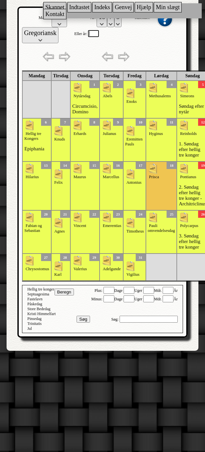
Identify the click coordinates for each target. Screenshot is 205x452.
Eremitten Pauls (134, 141)
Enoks (131, 101)
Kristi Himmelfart (41, 313)
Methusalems (160, 96)
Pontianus (188, 177)
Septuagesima (38, 294)
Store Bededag (38, 309)
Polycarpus (189, 225)
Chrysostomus (37, 269)
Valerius (80, 269)
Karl (57, 274)
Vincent (80, 225)
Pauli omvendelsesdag (161, 228)
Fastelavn (34, 299)
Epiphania (34, 148)
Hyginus (156, 133)
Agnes (59, 231)
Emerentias (112, 225)
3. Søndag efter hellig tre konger (189, 241)
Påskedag (34, 304)
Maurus (80, 177)
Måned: (45, 17)
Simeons (187, 96)
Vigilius (133, 274)
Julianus (109, 133)
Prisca (154, 177)
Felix (58, 182)
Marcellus (111, 177)
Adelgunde (112, 269)
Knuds (59, 139)
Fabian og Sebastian (33, 228)
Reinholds (188, 133)
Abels (107, 96)
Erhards (80, 133)
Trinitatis (34, 323)
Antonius (134, 182)
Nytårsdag (82, 96)
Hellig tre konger (40, 289)
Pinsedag (34, 318)
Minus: (97, 299)
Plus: (99, 290)
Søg (83, 319)
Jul (29, 328)
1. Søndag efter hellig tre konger (189, 149)
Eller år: (81, 33)
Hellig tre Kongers (32, 136)
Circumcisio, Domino (85, 109)
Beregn (64, 292)
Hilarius (32, 177)
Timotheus (135, 231)
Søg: (115, 319)
